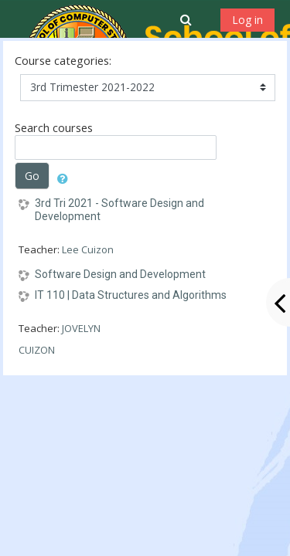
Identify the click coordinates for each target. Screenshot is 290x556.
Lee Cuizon (88, 249)
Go (32, 175)
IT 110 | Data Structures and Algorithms (131, 295)
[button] (187, 19)
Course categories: (63, 60)
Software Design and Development (120, 274)
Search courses (54, 127)
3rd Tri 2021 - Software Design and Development (119, 209)
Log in (247, 19)
